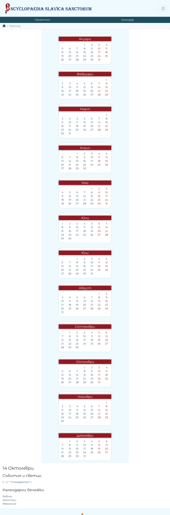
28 (34, 59)
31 (56, 59)
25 (64, 56)
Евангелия (94, 69)
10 (56, 48)
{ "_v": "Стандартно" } (102, 48)
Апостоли (94, 66)
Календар (127, 19)
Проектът (42, 19)
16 (49, 52)
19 (20, 56)
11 (64, 48)
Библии (92, 62)
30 (49, 59)
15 (42, 52)
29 (41, 59)
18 (64, 52)
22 (42, 56)
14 (34, 52)
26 (19, 59)
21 (34, 56)
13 (27, 52)
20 (27, 56)
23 (49, 56)
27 (27, 59)
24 (56, 56)
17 (56, 52)
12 (20, 52)
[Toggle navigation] (163, 8)
